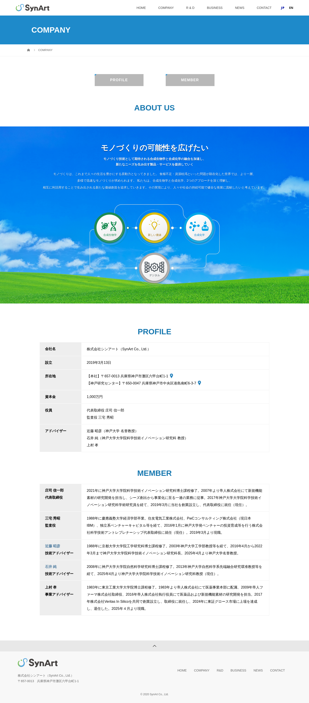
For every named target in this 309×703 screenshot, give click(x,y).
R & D (190, 8)
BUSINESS (215, 8)
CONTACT (264, 8)
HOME (141, 8)
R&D (220, 670)
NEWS (239, 8)
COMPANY (166, 8)
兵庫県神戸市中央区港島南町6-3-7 (171, 383)
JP (283, 8)
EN (291, 8)
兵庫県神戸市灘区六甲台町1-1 (146, 376)
